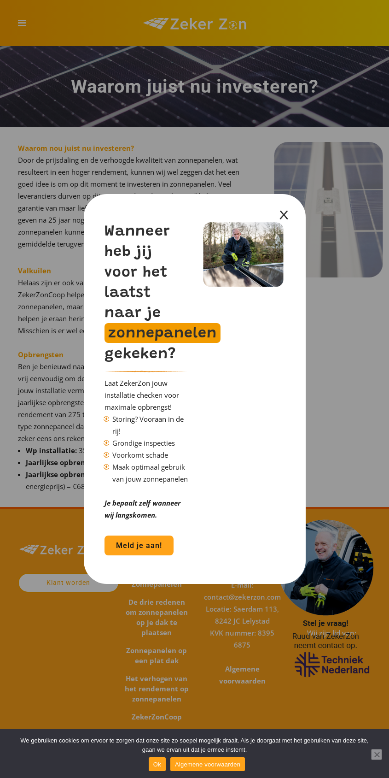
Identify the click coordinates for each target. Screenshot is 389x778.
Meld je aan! (139, 545)
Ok (157, 764)
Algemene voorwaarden (207, 764)
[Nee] (376, 754)
